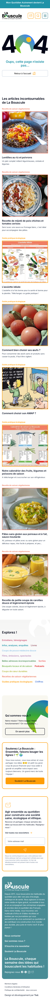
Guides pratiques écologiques (17, 681)
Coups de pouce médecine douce (19, 650)
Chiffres (39, 681)
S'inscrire (30, 15)
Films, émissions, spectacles (16, 655)
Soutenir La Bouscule (25, 781)
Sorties (42, 661)
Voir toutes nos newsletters (17, 833)
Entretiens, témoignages (14, 640)
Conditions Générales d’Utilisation (17, 987)
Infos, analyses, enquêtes (15, 645)
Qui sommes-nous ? (15, 941)
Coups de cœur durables (14, 671)
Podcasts (39, 666)
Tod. (36, 995)
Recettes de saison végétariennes (19, 676)
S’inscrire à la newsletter (17, 946)
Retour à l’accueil (25, 73)
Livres (34, 645)
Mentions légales (11, 984)
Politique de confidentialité (15, 990)
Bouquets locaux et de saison (17, 666)
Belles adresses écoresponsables (19, 661)
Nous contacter (13, 935)
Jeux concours (31, 990)
